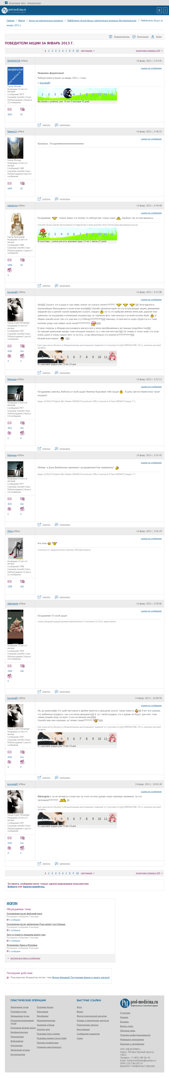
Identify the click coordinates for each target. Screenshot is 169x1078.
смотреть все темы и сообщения (24, 958)
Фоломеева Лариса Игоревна (22, 945)
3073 (10, 111)
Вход (23, 3)
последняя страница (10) (148, 50)
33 (22, 185)
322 (22, 425)
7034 (10, 668)
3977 (10, 425)
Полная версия (34, 3)
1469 (10, 185)
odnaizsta (12, 205)
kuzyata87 (45, 82)
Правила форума (119, 36)
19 (22, 262)
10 (77, 50)
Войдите (12, 886)
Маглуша (12, 379)
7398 (10, 583)
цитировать (62, 125)
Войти (156, 36)
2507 (10, 348)
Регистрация (14, 3)
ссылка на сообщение (151, 68)
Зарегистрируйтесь (34, 886)
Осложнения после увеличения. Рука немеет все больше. (36, 924)
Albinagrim (12, 603)
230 (22, 668)
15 (22, 111)
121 (22, 348)
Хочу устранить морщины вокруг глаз (26, 934)
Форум (12, 903)
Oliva (10, 531)
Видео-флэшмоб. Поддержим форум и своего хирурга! (81, 977)
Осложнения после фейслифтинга (24, 913)
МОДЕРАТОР (13, 60)
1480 (10, 262)
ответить (44, 125)
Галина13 (12, 131)
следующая (86, 50)
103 (22, 583)
